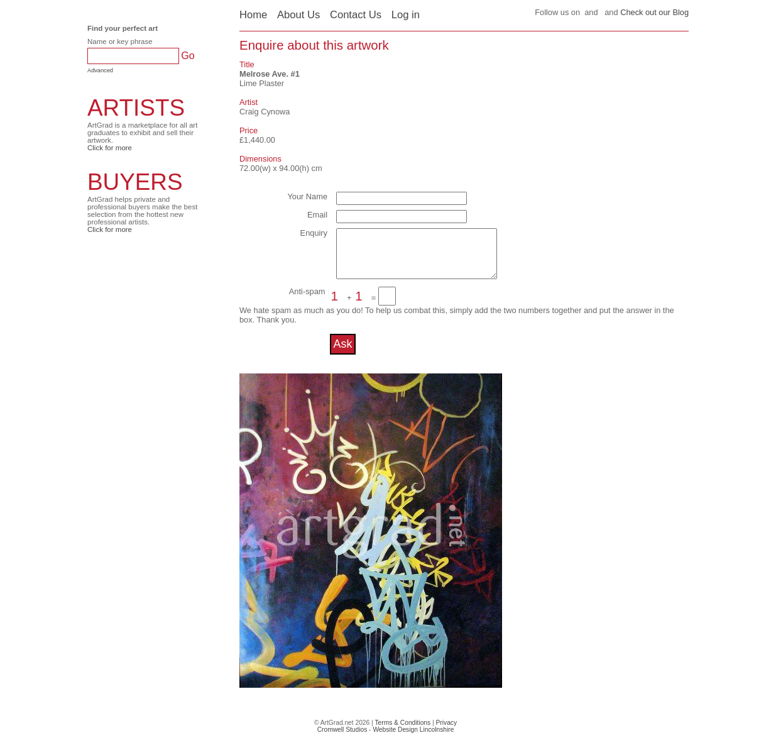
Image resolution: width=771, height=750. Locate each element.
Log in (405, 15)
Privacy (446, 732)
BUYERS (135, 182)
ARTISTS (136, 108)
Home (253, 15)
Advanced (100, 70)
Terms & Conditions (402, 732)
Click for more (109, 148)
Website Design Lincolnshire (413, 739)
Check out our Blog (654, 12)
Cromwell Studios (342, 739)
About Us (298, 15)
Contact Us (355, 15)
